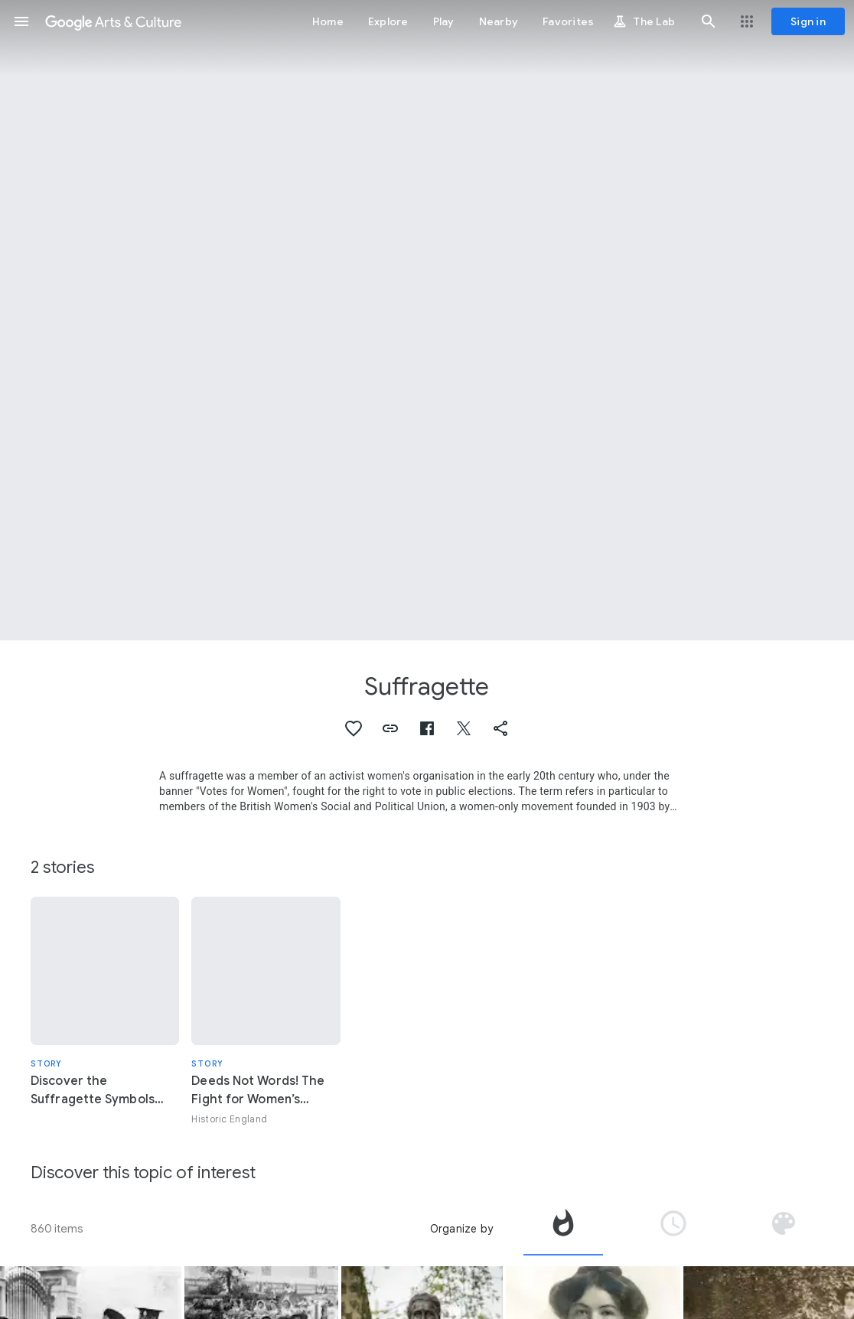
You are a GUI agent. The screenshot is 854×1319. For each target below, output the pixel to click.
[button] (21, 21)
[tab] (563, 1228)
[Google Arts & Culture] (113, 21)
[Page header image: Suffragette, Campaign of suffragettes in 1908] (427, 320)
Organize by (461, 1229)
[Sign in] (808, 21)
